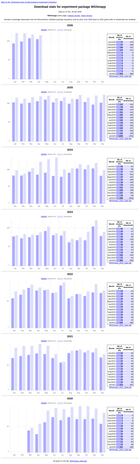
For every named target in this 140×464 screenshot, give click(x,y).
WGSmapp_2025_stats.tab (120, 139)
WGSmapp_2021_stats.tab (120, 387)
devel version (86, 16)
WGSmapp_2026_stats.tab (120, 76)
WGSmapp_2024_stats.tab (120, 201)
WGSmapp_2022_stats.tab (120, 325)
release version (74, 16)
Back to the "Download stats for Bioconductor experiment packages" (29, 2)
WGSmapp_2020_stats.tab (120, 450)
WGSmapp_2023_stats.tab (120, 263)
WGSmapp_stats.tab (78, 461)
